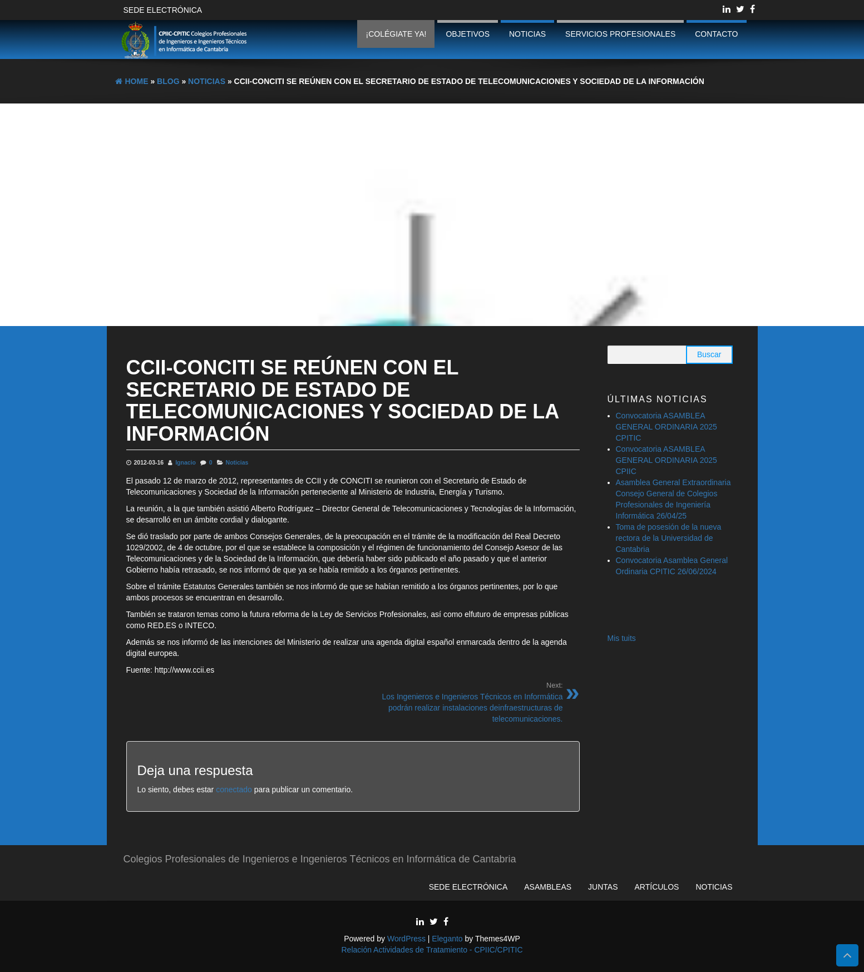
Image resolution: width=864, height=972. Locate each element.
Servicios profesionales (620, 33)
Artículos (657, 886)
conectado (234, 789)
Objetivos (468, 33)
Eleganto (447, 938)
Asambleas (547, 886)
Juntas (603, 886)
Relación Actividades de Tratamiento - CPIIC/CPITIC (431, 949)
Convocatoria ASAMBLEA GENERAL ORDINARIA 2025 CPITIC (666, 426)
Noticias (527, 33)
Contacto (716, 33)
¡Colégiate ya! (396, 33)
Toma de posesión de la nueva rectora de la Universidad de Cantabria (669, 538)
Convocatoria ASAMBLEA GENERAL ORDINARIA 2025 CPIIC (666, 460)
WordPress (406, 938)
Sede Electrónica (163, 10)
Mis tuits (622, 638)
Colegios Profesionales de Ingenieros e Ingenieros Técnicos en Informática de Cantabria (320, 859)
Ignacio (185, 462)
